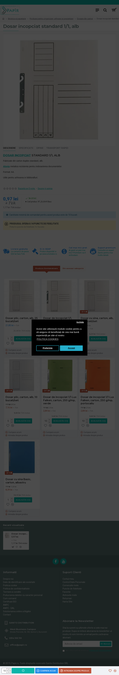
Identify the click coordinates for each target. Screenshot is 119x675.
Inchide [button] (80, 322)
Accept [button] (71, 348)
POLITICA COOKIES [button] (47, 339)
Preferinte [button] (48, 348)
